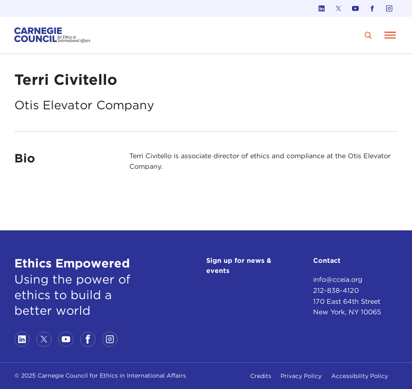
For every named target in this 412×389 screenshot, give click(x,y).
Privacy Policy (301, 376)
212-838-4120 (336, 290)
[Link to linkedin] (321, 8)
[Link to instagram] (389, 8)
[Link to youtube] (355, 8)
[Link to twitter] (338, 8)
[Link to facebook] (372, 8)
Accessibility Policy (359, 376)
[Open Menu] (390, 35)
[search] (368, 35)
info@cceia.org (338, 280)
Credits (260, 376)
